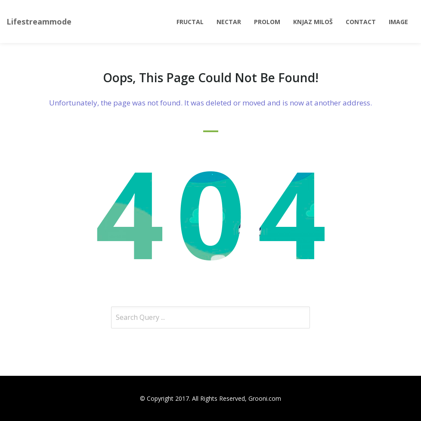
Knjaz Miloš (313, 22)
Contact (361, 22)
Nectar (229, 22)
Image (398, 22)
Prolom (267, 22)
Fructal (190, 22)
